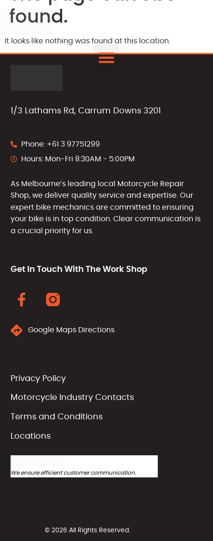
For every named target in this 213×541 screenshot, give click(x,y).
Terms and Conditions (57, 417)
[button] (107, 57)
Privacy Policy (38, 379)
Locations (31, 436)
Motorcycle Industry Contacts (72, 398)
